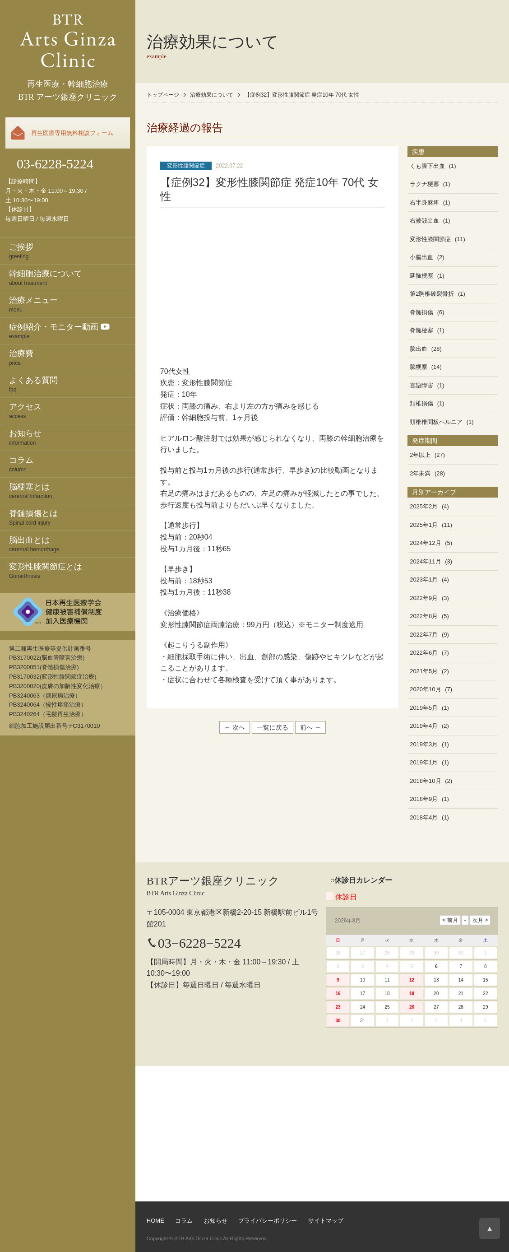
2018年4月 (424, 817)
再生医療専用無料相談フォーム (72, 133)
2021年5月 (424, 671)
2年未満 (420, 473)
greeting (72, 251)
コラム (184, 1220)
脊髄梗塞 (421, 330)
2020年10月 (425, 689)
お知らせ (215, 1220)
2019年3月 (424, 744)
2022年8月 (424, 616)
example (72, 330)
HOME (155, 1220)
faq (72, 384)
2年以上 (420, 454)
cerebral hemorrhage (72, 544)
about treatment (72, 277)
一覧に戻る (272, 727)
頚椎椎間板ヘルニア (436, 422)
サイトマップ (325, 1220)
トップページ (163, 95)
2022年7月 (424, 634)
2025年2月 (424, 506)
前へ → (310, 727)
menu (72, 304)
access (72, 410)
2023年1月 (424, 579)
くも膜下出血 (427, 166)
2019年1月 (424, 762)
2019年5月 (424, 707)
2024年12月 (425, 543)
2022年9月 (424, 598)
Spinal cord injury (72, 517)
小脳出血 (421, 257)
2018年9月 (424, 799)
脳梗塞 (418, 366)
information (72, 437)
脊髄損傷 (421, 312)
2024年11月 (425, 561)
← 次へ (234, 727)
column (72, 464)
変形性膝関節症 (186, 166)
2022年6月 (424, 652)
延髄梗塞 (421, 275)
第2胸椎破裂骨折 (432, 293)
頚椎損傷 (421, 403)
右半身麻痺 (424, 202)
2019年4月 (424, 725)
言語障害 (421, 385)
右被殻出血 (424, 220)
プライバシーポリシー (267, 1220)
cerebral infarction (72, 490)
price (72, 357)
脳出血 (418, 348)
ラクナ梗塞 (424, 184)
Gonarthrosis (72, 570)
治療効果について (211, 95)
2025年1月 (424, 524)
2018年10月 (425, 780)
